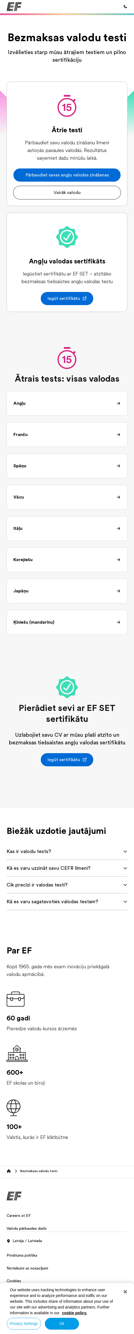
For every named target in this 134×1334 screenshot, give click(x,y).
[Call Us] (125, 6)
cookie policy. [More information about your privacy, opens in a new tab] (74, 1313)
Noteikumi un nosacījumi (27, 1268)
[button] (67, 175)
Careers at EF (19, 1215)
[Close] (125, 1292)
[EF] (14, 6)
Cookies (14, 1281)
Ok (61, 1323)
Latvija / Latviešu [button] (24, 1241)
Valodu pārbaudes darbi (26, 1228)
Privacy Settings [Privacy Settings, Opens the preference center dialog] (24, 1323)
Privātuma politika (22, 1255)
